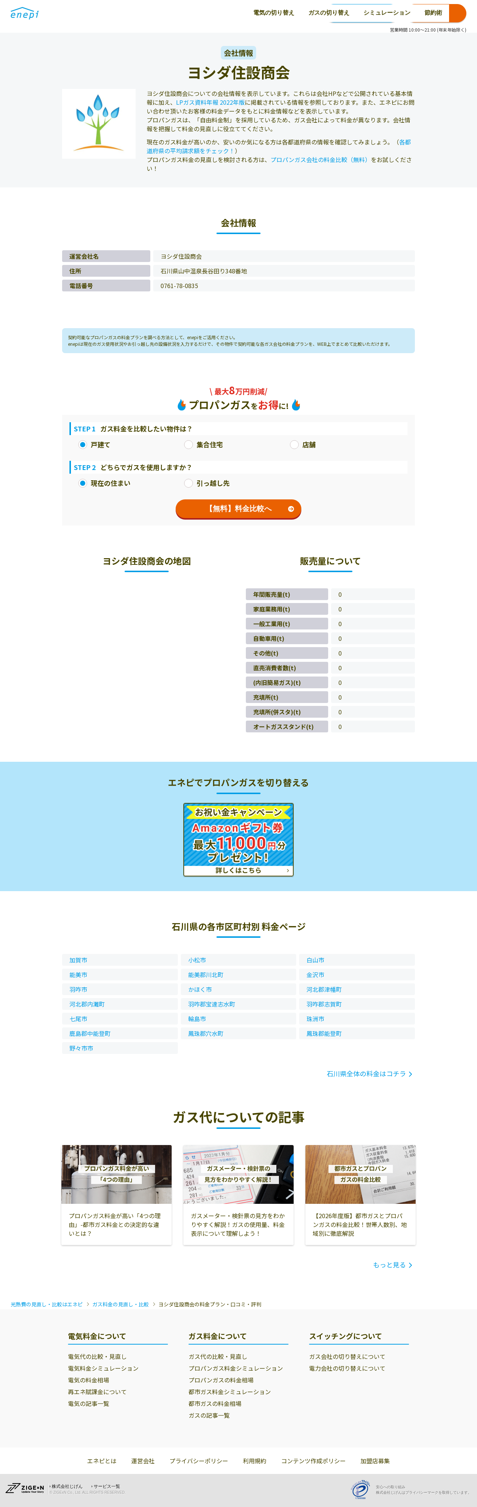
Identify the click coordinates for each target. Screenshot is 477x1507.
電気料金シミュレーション (103, 1368)
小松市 (197, 959)
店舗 (303, 444)
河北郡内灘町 (87, 1004)
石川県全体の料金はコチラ (366, 1073)
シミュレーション (217, 12)
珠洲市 (315, 1018)
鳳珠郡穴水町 (205, 1033)
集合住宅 (203, 444)
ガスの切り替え (159, 12)
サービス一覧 (107, 1486)
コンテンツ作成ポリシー (313, 1460)
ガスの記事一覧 (209, 1415)
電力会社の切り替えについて (347, 1368)
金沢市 (315, 974)
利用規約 (254, 1460)
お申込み (436, 13)
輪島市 (197, 1018)
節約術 (264, 12)
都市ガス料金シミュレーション (230, 1391)
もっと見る (389, 1264)
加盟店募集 (375, 1460)
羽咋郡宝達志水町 (211, 1004)
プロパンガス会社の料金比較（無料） (320, 159)
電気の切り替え (104, 12)
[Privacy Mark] (363, 1489)
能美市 (78, 974)
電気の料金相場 (88, 1379)
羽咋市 (78, 989)
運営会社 (143, 1460)
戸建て (94, 444)
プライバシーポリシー (198, 1460)
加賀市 (78, 959)
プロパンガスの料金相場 (221, 1379)
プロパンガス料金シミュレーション (236, 1368)
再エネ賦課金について (97, 1391)
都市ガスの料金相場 (215, 1403)
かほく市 (200, 989)
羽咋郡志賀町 (324, 1004)
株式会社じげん (67, 1486)
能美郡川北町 (205, 974)
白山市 (315, 959)
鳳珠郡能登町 (324, 1033)
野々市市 (81, 1048)
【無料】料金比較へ (249, 509)
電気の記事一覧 (88, 1403)
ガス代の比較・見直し (218, 1356)
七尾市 (78, 1018)
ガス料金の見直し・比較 (120, 1304)
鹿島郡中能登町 (90, 1033)
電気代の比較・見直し (97, 1356)
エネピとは (101, 1460)
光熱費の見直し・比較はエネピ (47, 1304)
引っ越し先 (207, 483)
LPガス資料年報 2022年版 (210, 102)
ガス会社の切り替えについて (347, 1356)
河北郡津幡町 (324, 989)
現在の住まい (104, 483)
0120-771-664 (362, 13)
